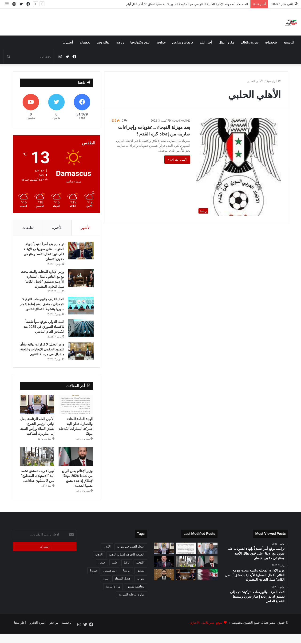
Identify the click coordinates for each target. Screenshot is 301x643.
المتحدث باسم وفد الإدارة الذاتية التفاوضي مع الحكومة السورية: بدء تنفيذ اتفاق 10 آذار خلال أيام (187, 4)
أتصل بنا (68, 42)
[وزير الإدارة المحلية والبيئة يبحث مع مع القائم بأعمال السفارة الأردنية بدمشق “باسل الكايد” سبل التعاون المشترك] (80, 279)
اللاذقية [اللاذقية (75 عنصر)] (140, 574)
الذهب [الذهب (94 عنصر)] (99, 566)
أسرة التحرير (37, 634)
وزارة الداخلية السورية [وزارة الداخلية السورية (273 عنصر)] (131, 606)
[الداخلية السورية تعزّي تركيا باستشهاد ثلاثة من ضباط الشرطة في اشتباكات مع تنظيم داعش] (164, 586)
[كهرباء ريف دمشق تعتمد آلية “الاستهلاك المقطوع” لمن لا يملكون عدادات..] (37, 468)
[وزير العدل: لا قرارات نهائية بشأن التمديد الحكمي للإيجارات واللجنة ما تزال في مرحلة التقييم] (80, 357)
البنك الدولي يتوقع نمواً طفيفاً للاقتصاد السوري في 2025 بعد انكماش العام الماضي (43, 333)
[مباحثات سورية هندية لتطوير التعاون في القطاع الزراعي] (186, 586)
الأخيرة (57, 228)
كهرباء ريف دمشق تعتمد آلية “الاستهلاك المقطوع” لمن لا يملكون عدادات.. (37, 488)
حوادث (161, 42)
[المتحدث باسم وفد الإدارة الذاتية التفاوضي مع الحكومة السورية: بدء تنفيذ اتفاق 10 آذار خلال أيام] (208, 560)
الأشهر (86, 228)
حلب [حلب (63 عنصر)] (114, 574)
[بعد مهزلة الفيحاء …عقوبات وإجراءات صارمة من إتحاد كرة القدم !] (238, 167)
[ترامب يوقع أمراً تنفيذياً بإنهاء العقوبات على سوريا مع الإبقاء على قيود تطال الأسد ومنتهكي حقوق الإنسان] (80, 252)
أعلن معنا (20, 634)
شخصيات (271, 42)
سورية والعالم (249, 42)
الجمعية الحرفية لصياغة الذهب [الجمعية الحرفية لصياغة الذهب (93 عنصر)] (126, 566)
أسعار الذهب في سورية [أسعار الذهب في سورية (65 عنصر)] (130, 558)
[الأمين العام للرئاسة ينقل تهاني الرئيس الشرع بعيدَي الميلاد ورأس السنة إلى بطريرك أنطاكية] (37, 416)
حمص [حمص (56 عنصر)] (102, 574)
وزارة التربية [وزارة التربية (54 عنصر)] (113, 598)
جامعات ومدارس (182, 42)
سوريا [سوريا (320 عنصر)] (93, 582)
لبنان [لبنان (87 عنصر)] (105, 590)
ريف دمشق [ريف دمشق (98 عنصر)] (110, 582)
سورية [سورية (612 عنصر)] (140, 590)
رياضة (120, 42)
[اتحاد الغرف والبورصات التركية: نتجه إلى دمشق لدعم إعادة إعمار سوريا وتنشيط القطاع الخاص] (80, 307)
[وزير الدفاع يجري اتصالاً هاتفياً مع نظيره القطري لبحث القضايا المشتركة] (208, 586)
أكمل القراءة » (177, 159)
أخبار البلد (206, 42)
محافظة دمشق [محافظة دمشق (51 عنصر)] (135, 598)
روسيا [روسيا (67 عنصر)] (126, 582)
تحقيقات (84, 42)
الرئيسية (288, 42)
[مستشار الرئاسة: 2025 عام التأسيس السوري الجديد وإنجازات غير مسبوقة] (164, 573)
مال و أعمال (226, 42)
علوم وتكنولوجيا (140, 42)
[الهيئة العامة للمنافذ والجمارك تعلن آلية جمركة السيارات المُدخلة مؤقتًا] (76, 416)
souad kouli (179, 120)
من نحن (54, 634)
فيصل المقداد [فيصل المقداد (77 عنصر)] (123, 590)
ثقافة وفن (103, 42)
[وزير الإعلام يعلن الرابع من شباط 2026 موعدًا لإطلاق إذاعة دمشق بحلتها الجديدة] (76, 468)
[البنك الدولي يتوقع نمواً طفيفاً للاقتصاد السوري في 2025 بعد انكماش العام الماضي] (80, 334)
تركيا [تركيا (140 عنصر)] (127, 574)
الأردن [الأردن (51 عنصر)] (107, 558)
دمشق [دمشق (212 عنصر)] (140, 582)
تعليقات (28, 228)
